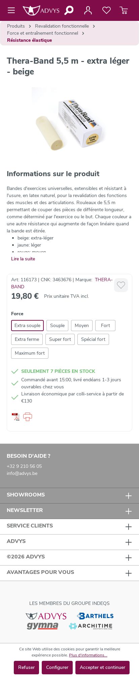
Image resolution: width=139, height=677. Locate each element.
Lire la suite (23, 259)
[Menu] (13, 10)
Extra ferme (27, 339)
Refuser (26, 667)
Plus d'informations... (88, 655)
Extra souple (27, 325)
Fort (105, 325)
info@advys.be (22, 473)
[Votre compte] (88, 10)
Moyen (82, 325)
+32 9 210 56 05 (24, 466)
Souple (57, 325)
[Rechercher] (68, 10)
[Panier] (123, 10)
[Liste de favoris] (106, 10)
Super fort (60, 339)
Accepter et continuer (102, 667)
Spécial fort (93, 339)
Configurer (57, 667)
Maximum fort (30, 353)
